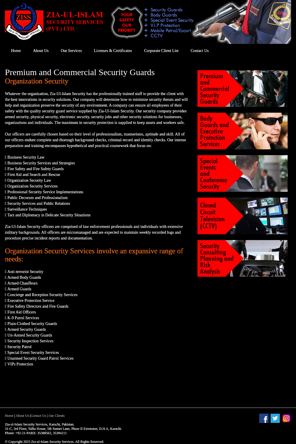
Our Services (71, 51)
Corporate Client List (161, 51)
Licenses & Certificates (113, 51)
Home (16, 51)
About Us (41, 51)
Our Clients (57, 416)
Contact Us (199, 51)
